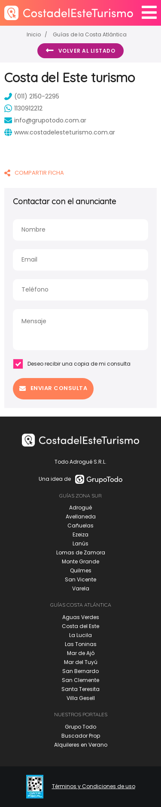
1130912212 (23, 108)
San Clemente (80, 680)
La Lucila (80, 635)
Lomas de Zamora (80, 552)
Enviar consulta (53, 388)
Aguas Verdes (80, 617)
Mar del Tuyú (80, 662)
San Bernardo (80, 671)
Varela (80, 588)
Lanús (80, 543)
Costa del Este (80, 626)
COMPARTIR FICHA (34, 173)
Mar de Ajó (80, 653)
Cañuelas (80, 525)
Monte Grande (80, 561)
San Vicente (80, 579)
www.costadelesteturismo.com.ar (59, 132)
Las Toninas (81, 644)
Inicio (34, 34)
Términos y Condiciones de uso (93, 786)
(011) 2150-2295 (31, 96)
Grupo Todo (80, 726)
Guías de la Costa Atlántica (90, 34)
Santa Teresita (80, 689)
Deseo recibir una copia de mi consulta (72, 364)
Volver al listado (80, 50)
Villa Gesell (81, 698)
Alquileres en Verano (80, 744)
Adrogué (80, 507)
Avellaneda (81, 516)
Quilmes (80, 570)
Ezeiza (80, 534)
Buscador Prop (80, 735)
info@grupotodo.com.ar (45, 120)
